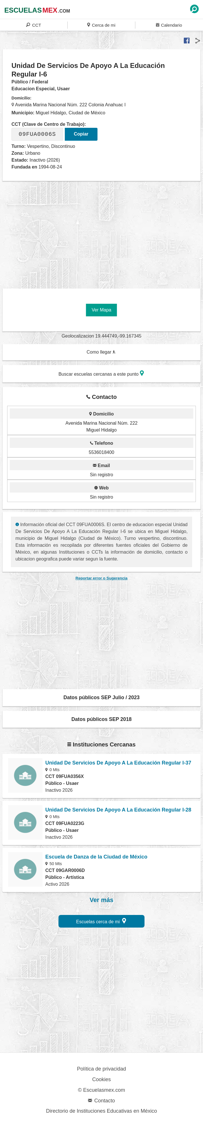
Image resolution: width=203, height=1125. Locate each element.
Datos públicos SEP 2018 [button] (101, 719)
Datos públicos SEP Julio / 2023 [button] (101, 697)
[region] (102, 236)
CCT (33, 25)
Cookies (101, 1079)
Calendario (169, 25)
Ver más (102, 900)
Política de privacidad (101, 1069)
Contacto (101, 1101)
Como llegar (101, 352)
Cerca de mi (101, 25)
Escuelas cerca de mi (101, 921)
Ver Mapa (101, 309)
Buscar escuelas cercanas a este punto (101, 373)
